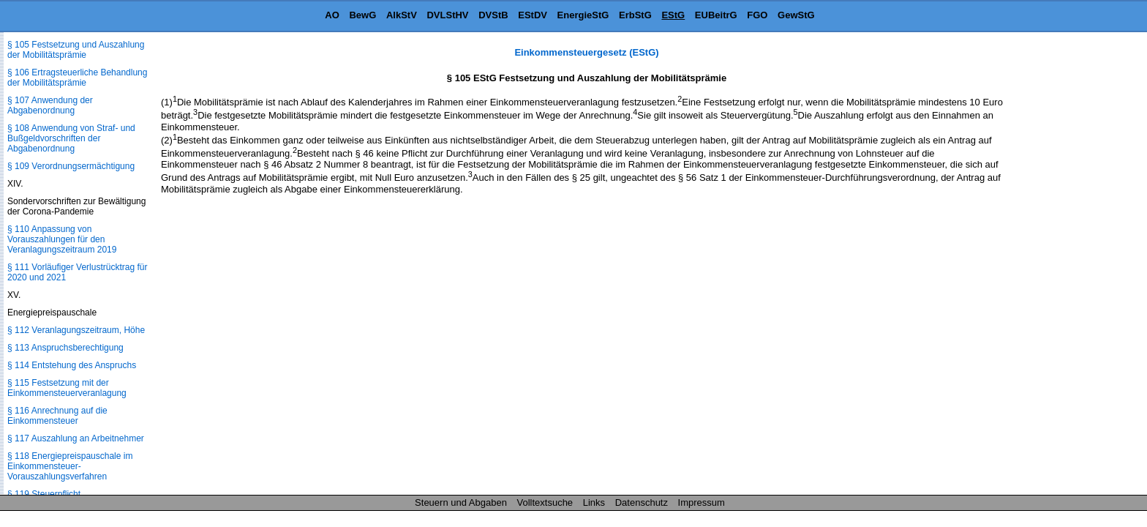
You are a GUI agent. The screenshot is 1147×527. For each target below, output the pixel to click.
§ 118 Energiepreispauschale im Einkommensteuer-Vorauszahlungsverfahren (69, 466)
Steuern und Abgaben (461, 502)
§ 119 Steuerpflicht (43, 494)
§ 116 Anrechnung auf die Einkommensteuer (57, 415)
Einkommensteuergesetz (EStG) (586, 52)
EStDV (532, 15)
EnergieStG (583, 15)
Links (594, 502)
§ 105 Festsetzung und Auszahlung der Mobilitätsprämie (75, 50)
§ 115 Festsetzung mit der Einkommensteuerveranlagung (67, 388)
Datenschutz (641, 502)
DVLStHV (447, 15)
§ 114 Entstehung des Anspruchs (71, 365)
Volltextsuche (545, 502)
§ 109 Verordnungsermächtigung (71, 166)
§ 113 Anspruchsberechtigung (65, 348)
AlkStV (401, 15)
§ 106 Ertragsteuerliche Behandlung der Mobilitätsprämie (77, 77)
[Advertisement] (1073, 266)
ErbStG (635, 15)
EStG (673, 15)
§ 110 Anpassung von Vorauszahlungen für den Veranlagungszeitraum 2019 (61, 239)
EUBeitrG (716, 15)
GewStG (796, 15)
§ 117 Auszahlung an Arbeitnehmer (75, 438)
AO (332, 15)
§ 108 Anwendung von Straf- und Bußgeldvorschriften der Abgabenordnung (71, 138)
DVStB (493, 15)
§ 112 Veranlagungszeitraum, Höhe (76, 330)
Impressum (701, 502)
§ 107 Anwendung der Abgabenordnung (50, 105)
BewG (362, 15)
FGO (757, 15)
